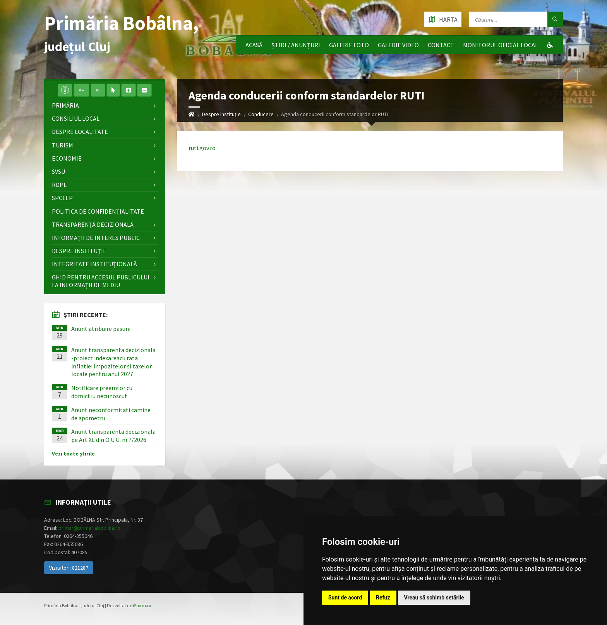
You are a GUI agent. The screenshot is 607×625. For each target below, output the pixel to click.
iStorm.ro (142, 605)
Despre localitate (80, 131)
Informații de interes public (96, 237)
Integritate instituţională (94, 264)
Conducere (261, 114)
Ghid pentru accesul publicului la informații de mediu (100, 280)
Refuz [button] (383, 597)
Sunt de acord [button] (345, 597)
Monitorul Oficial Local (500, 45)
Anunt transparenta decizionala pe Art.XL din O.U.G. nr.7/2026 (113, 435)
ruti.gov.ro (202, 148)
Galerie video (398, 45)
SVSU (58, 171)
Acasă (253, 45)
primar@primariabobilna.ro (89, 527)
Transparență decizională (93, 224)
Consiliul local (75, 118)
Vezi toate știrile (73, 453)
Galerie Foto (349, 45)
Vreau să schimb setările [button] (434, 597)
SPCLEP (62, 198)
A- (98, 90)
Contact (441, 45)
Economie (67, 158)
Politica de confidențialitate (98, 211)
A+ (81, 90)
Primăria (65, 105)
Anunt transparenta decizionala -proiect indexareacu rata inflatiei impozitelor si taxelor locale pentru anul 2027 (113, 362)
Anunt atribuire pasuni (100, 328)
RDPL (59, 184)
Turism (62, 145)
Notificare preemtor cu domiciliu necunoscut (101, 392)
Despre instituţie (221, 114)
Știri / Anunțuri (295, 45)
